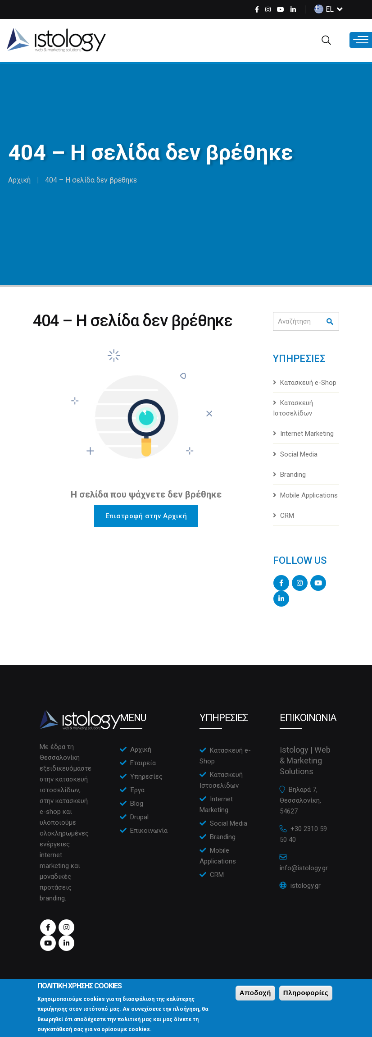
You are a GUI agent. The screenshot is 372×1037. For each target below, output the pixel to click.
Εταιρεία (143, 763)
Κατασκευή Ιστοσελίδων (293, 408)
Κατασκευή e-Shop (308, 383)
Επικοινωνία (149, 831)
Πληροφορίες (306, 997)
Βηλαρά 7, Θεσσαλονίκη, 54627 (300, 800)
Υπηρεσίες (146, 776)
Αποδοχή (255, 997)
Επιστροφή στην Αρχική (146, 516)
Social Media (299, 454)
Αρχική (19, 180)
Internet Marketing (307, 433)
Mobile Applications (309, 495)
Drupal (139, 817)
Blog (136, 803)
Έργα (137, 790)
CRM (287, 516)
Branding (293, 475)
